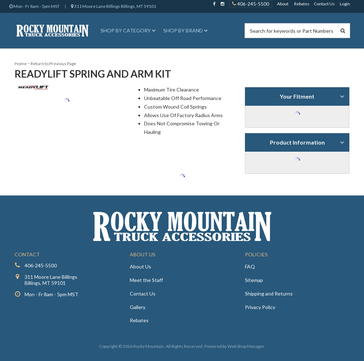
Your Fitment (297, 96)
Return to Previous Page (53, 63)
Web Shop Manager (245, 346)
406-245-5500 (41, 265)
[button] (127, 30)
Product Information (297, 142)
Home (21, 63)
